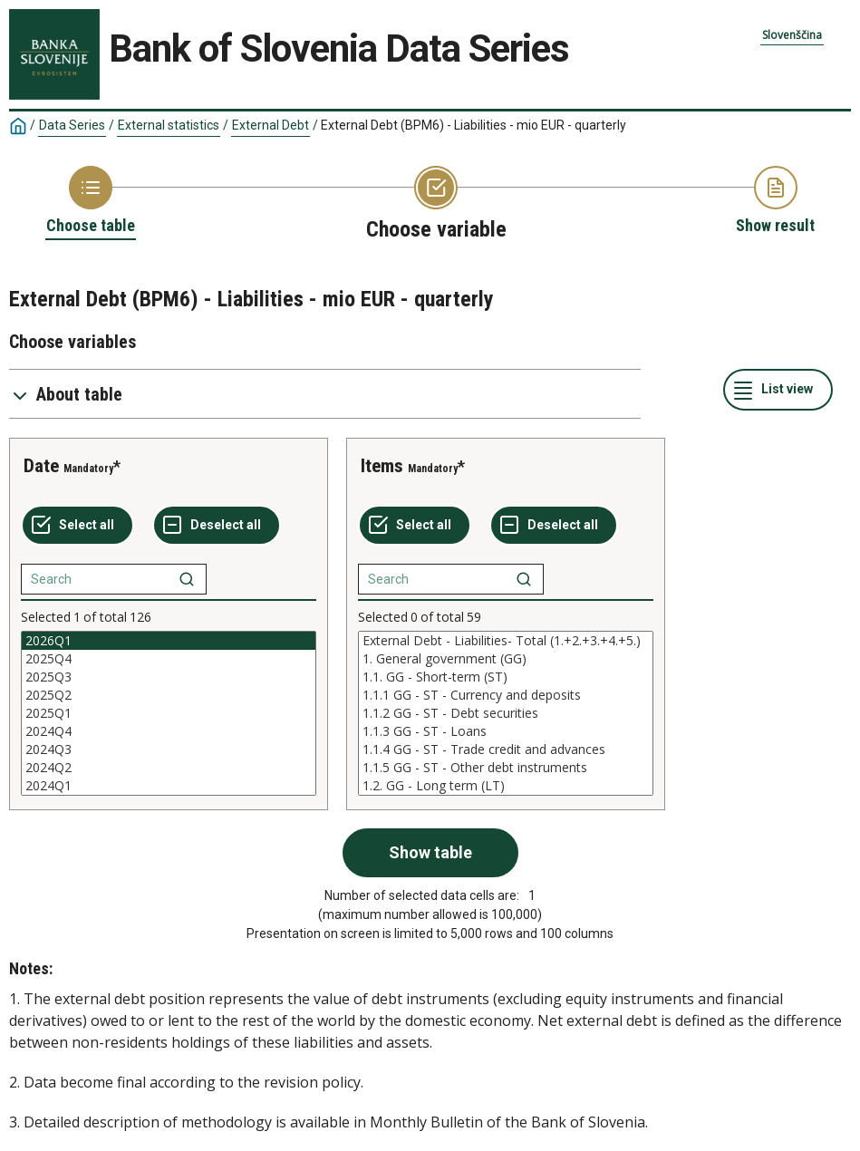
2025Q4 (168, 659)
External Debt (270, 125)
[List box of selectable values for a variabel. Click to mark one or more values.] (168, 713)
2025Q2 (168, 695)
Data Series (72, 125)
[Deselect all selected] (216, 525)
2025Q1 (168, 713)
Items (382, 466)
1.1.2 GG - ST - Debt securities (505, 713)
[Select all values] (77, 525)
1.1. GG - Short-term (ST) (505, 677)
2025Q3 (168, 677)
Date (41, 466)
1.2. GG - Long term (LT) (505, 786)
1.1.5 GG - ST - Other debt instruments (505, 768)
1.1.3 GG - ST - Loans (505, 731)
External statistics (168, 125)
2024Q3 (168, 749)
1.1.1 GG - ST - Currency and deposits (505, 695)
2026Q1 (168, 641)
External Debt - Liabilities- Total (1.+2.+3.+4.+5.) (505, 641)
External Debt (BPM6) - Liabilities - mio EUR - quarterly (473, 125)
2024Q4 (168, 731)
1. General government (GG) (505, 659)
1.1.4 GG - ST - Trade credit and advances (505, 749)
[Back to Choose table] (90, 201)
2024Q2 (168, 768)
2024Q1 (168, 786)
